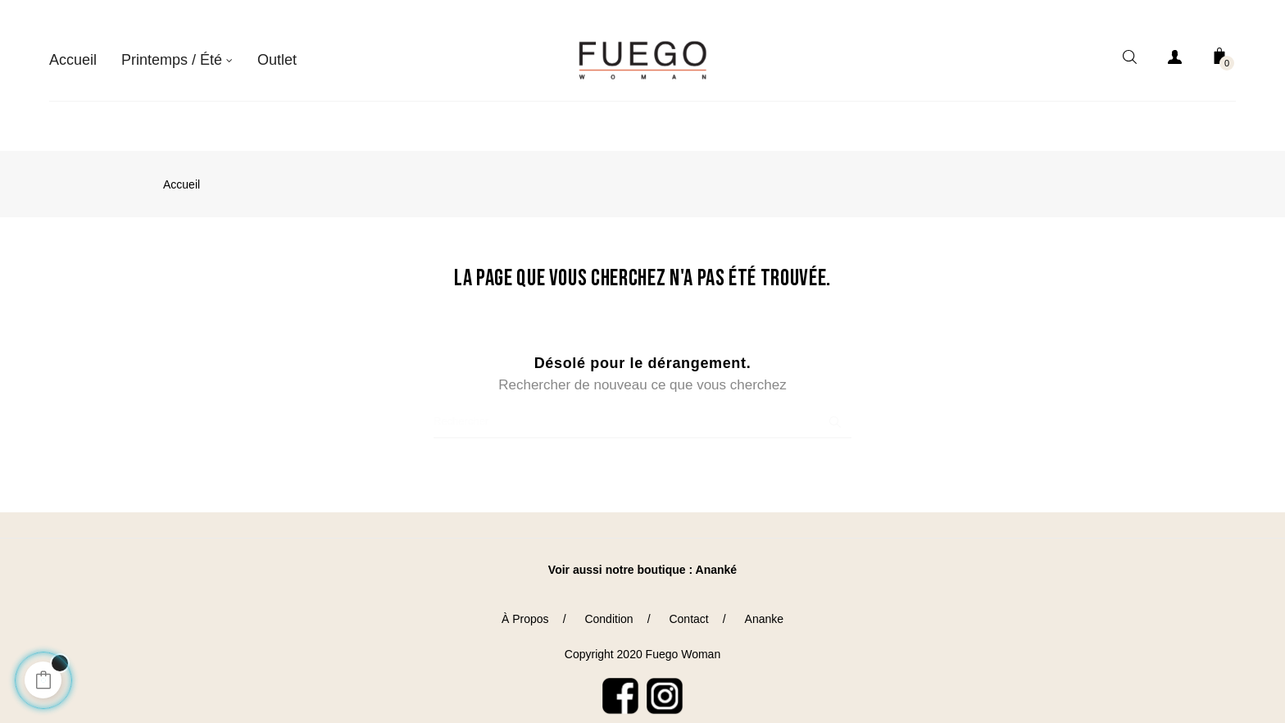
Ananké (717, 550)
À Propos (525, 600)
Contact (688, 600)
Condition (608, 600)
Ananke (764, 600)
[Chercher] (642, 403)
